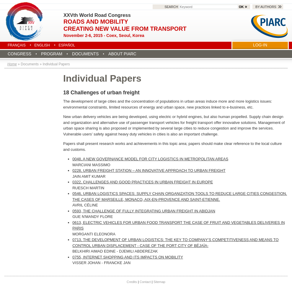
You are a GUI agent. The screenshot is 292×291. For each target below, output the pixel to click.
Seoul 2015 (24, 21)
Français (17, 45)
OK (241, 7)
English (42, 45)
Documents (85, 53)
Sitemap (159, 282)
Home (12, 64)
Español (66, 45)
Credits (132, 282)
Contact (145, 282)
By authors (265, 7)
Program (51, 53)
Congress (19, 53)
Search (201, 7)
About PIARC (122, 53)
